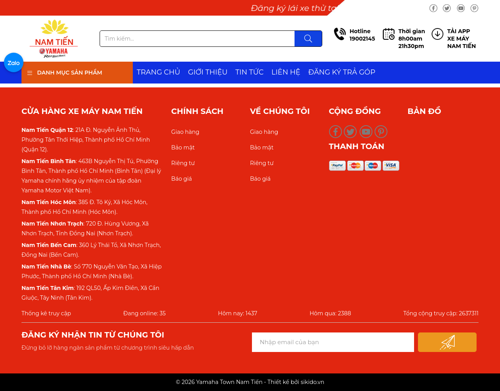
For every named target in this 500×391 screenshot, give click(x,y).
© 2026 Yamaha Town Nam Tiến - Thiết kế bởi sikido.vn (250, 382)
